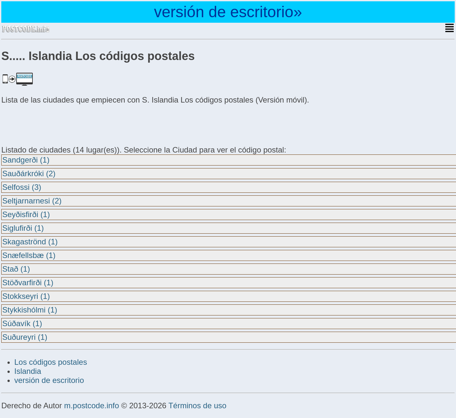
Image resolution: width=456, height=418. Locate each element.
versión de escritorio (49, 380)
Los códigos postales (50, 362)
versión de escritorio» (228, 11)
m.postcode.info (91, 405)
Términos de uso (197, 405)
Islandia (27, 371)
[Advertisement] (53, 124)
